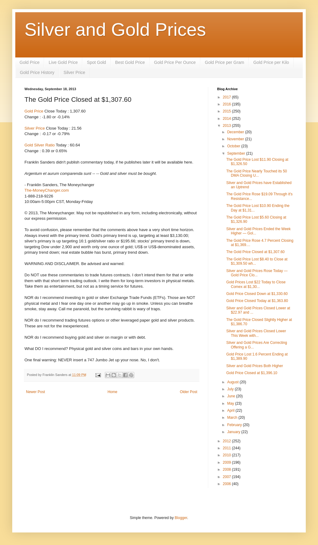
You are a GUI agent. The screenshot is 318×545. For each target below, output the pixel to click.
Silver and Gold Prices (115, 29)
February (235, 425)
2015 (227, 111)
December (236, 132)
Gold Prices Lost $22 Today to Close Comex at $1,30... (256, 284)
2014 (227, 118)
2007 (227, 477)
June (231, 396)
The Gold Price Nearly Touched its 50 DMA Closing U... (256, 173)
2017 (227, 97)
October (234, 146)
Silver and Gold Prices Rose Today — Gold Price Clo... (257, 273)
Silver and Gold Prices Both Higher (254, 366)
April (231, 410)
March (233, 417)
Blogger (181, 518)
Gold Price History (37, 72)
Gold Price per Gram (224, 62)
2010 (227, 455)
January (234, 432)
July (231, 389)
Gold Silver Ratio (39, 145)
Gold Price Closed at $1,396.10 (251, 373)
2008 (227, 469)
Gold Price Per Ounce (175, 62)
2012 (227, 441)
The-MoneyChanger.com (46, 190)
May (231, 403)
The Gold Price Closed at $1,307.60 (255, 252)
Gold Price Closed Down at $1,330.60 (257, 294)
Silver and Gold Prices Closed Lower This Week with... (256, 333)
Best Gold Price (130, 62)
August (233, 382)
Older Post (188, 392)
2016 (227, 104)
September (236, 153)
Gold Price (29, 62)
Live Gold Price (63, 62)
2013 (227, 125)
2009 (227, 462)
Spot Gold (96, 62)
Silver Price (74, 72)
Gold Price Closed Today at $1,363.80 (257, 301)
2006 (227, 484)
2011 (227, 448)
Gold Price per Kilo (271, 62)
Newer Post (35, 392)
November (236, 139)
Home (112, 392)
